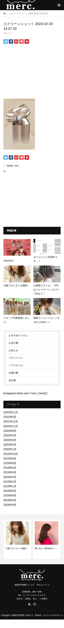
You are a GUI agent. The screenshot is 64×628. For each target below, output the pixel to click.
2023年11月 (10, 412)
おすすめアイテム (18, 335)
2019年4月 (10, 472)
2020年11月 (10, 426)
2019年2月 (10, 481)
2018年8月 (10, 490)
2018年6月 (10, 495)
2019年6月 (10, 463)
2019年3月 (10, 477)
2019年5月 (10, 467)
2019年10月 (10, 454)
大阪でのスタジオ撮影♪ (16, 548)
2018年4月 (10, 504)
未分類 (12, 380)
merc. (16, 166)
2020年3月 (10, 440)
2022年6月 (10, 416)
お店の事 (13, 343)
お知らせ (13, 350)
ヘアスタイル (16, 365)
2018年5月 (10, 500)
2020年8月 (10, 430)
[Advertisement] (32, 70)
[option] (17, 539)
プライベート (16, 358)
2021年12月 (10, 421)
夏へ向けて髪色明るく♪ (45, 548)
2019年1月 (10, 486)
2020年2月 (10, 444)
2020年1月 (10, 449)
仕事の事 (13, 372)
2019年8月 (10, 458)
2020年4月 (10, 435)
